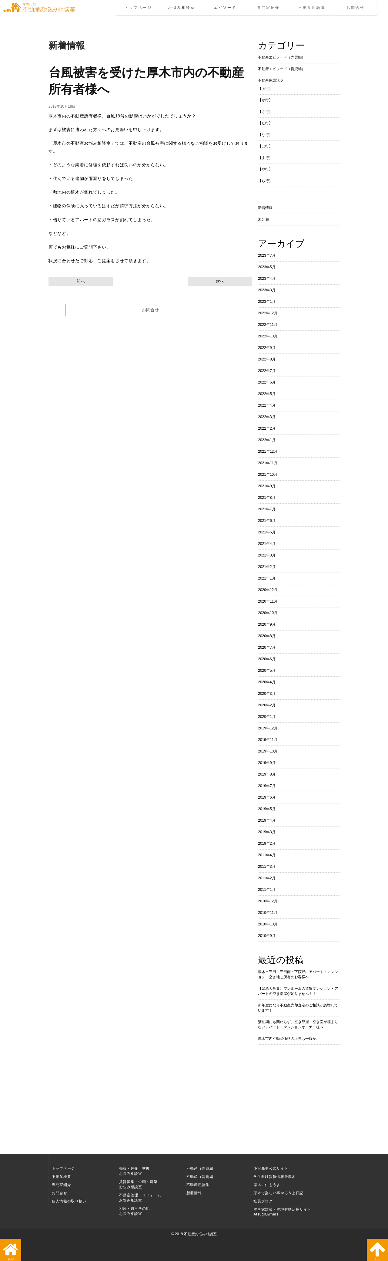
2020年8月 (266, 636)
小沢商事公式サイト (270, 1168)
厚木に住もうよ (266, 1185)
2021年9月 (266, 486)
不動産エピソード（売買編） (281, 57)
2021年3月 (266, 555)
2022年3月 (266, 417)
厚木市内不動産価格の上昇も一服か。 (289, 1038)
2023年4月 (266, 278)
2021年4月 (266, 544)
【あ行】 (265, 88)
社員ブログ (263, 1201)
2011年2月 (266, 878)
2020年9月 (266, 624)
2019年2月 (266, 843)
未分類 (263, 219)
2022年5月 (266, 394)
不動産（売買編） (201, 1168)
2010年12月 (267, 901)
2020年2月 (266, 705)
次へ (220, 281)
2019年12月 (267, 728)
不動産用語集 (312, 7)
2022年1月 (266, 440)
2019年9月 (266, 763)
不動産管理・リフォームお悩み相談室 (140, 1197)
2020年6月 (266, 659)
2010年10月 (267, 924)
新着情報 (265, 208)
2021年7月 (266, 509)
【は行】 (265, 146)
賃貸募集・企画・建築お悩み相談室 (138, 1184)
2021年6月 (266, 521)
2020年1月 (266, 717)
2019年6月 (266, 797)
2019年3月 (266, 832)
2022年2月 (266, 428)
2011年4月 (266, 855)
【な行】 (265, 135)
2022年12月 (267, 313)
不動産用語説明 (270, 80)
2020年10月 (267, 613)
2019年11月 (267, 740)
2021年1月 (266, 578)
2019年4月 (266, 820)
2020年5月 (266, 670)
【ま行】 (265, 158)
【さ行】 (265, 112)
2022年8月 (266, 359)
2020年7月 (266, 647)
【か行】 (265, 100)
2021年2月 (266, 567)
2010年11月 (267, 913)
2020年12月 (267, 590)
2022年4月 (266, 405)
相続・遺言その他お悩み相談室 (134, 1211)
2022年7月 (266, 371)
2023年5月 (266, 267)
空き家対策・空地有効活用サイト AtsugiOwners (282, 1211)
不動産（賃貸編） (201, 1177)
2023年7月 (266, 255)
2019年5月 (266, 809)
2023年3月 (266, 290)
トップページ (138, 7)
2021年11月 (267, 463)
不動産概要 (61, 1177)
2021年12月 (267, 451)
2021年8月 (266, 497)
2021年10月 (267, 474)
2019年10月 (267, 751)
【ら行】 (265, 181)
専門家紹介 (268, 7)
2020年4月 (266, 682)
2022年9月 (266, 348)
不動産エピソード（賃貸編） (281, 69)
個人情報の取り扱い (69, 1201)
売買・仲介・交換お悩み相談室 (134, 1171)
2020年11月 (267, 601)
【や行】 (265, 169)
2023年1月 (266, 301)
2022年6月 (266, 382)
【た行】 (265, 123)
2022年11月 (267, 325)
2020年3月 (266, 693)
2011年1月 (266, 889)
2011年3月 (266, 866)
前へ (80, 281)
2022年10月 (267, 336)
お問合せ (355, 7)
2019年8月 (266, 774)
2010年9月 (266, 936)
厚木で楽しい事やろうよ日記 (278, 1193)
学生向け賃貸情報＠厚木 (274, 1177)
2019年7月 (266, 786)
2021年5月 (266, 532)
